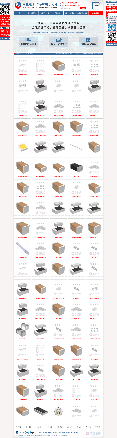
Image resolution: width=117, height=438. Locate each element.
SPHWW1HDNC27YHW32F (58, 298)
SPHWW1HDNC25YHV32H (58, 338)
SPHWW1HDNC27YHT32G (76, 95)
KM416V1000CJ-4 (94, 399)
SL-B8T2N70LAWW (23, 257)
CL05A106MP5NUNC (40, 298)
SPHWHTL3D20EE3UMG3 (94, 338)
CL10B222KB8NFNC (76, 135)
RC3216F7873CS (94, 217)
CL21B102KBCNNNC (22, 135)
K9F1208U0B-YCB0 (40, 379)
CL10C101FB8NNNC (58, 257)
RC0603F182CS (22, 318)
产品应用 (57, 13)
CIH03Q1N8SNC (22, 338)
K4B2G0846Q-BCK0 (94, 359)
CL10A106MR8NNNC (58, 196)
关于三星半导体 (32, 13)
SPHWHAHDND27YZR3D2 (76, 420)
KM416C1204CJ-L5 (23, 115)
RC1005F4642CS (40, 399)
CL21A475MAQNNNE (94, 196)
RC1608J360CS (94, 95)
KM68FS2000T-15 (40, 359)
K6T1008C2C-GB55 (23, 74)
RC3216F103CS (76, 277)
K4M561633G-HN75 (58, 115)
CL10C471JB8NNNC (58, 318)
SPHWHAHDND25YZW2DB (22, 95)
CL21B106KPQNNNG (58, 359)
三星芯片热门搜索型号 (29, 53)
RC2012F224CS (94, 379)
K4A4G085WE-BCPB (76, 196)
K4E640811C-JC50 (41, 74)
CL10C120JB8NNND (76, 237)
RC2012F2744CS (58, 217)
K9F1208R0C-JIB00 (94, 74)
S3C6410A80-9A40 (94, 277)
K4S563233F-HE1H (41, 237)
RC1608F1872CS (58, 237)
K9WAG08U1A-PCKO (58, 399)
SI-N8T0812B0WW (58, 420)
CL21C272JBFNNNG (22, 237)
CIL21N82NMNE (76, 74)
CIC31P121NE (76, 176)
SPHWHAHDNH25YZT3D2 (40, 257)
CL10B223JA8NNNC (22, 399)
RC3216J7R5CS (40, 156)
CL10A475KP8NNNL (22, 176)
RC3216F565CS (40, 338)
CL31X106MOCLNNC (58, 74)
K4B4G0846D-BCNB (40, 217)
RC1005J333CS (22, 379)
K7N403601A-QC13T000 (94, 298)
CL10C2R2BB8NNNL (58, 277)
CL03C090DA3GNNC (76, 359)
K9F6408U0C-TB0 (94, 257)
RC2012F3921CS (40, 115)
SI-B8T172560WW (76, 156)
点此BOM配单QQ (112, 20)
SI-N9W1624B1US (76, 399)
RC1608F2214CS (40, 277)
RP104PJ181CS (40, 420)
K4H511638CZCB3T (94, 318)
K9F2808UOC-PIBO (76, 257)
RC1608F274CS (22, 298)
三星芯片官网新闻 (70, 13)
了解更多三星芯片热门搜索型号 (96, 53)
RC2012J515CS (76, 379)
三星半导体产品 (45, 13)
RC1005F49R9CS (40, 95)
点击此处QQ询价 (112, 18)
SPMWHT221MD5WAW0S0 (22, 156)
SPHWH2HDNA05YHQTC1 (40, 318)
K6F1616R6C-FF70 (58, 95)
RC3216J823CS (58, 156)
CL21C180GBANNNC (22, 420)
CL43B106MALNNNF (94, 237)
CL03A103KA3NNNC (94, 156)
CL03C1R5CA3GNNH (22, 196)
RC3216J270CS (76, 217)
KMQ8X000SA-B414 (76, 115)
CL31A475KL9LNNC (40, 176)
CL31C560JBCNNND (58, 176)
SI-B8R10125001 (76, 318)
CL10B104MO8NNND (22, 217)
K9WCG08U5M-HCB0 (22, 277)
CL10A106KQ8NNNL (58, 379)
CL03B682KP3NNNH (58, 135)
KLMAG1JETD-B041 (40, 196)
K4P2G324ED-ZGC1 (94, 135)
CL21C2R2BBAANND (94, 420)
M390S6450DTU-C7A (76, 338)
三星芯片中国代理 (19, 53)
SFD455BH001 (76, 298)
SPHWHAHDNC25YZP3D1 (40, 135)
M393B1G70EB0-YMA (94, 176)
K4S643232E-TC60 (94, 115)
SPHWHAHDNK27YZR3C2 (22, 359)
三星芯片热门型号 (82, 13)
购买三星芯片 (95, 13)
